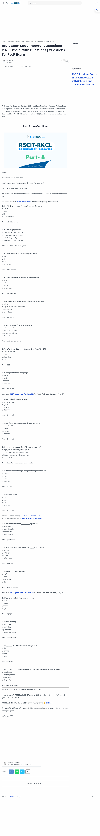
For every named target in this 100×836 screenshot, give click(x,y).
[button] (96, 3)
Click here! (34, 739)
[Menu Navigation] (3, 3)
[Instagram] (9, 832)
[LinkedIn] (18, 832)
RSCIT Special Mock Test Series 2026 (48, 412)
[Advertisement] (48, 22)
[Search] (55, 3)
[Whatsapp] (3, 832)
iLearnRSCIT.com (38, 833)
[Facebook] (6, 832)
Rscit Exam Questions (50, 209)
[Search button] (30, 3)
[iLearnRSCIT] (35, 69)
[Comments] (62, 70)
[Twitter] (12, 832)
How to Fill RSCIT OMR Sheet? (58, 541)
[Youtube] (15, 832)
